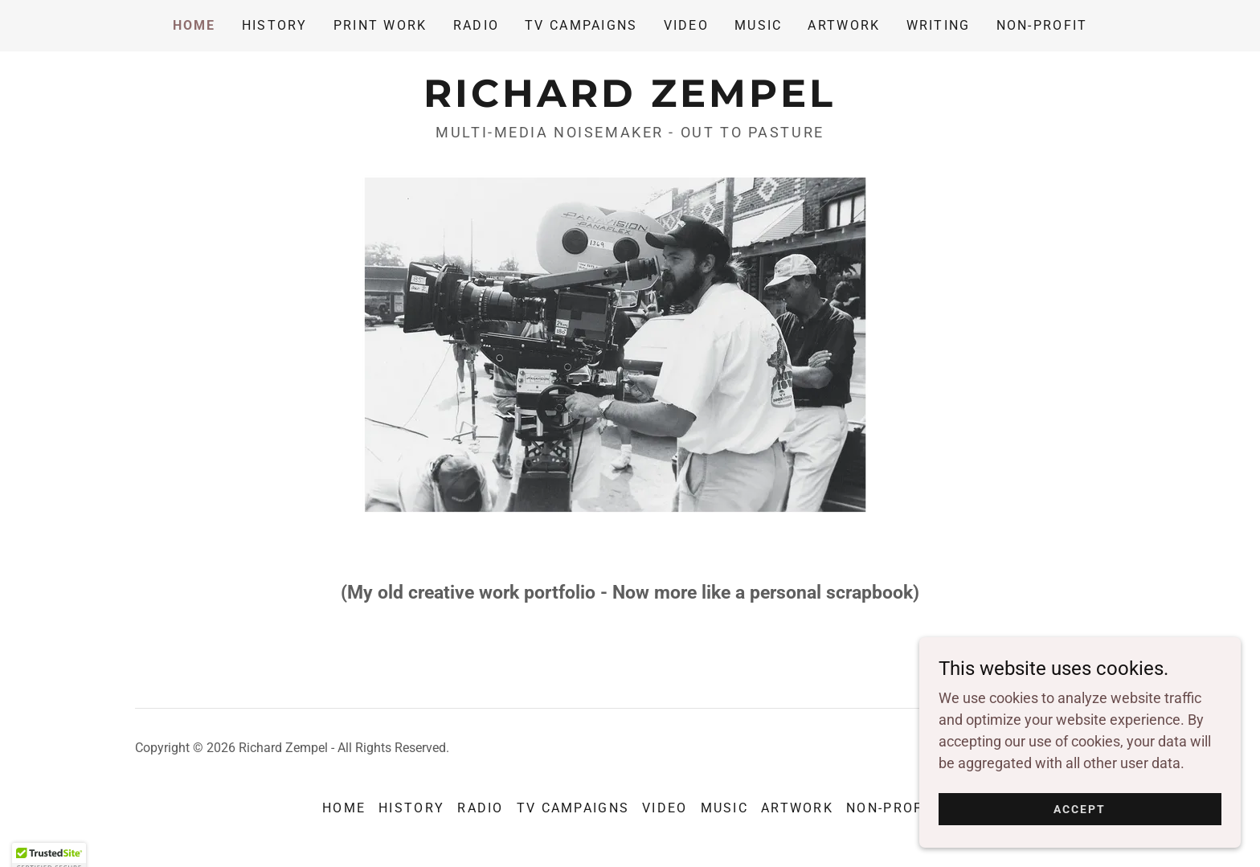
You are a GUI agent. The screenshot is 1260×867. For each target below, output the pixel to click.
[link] (629, 101)
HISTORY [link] (275, 25)
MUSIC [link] (758, 25)
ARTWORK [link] (844, 25)
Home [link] (194, 25)
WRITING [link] (938, 25)
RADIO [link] (476, 25)
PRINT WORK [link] (380, 25)
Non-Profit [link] (1042, 25)
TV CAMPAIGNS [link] (581, 25)
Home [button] (344, 808)
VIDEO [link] (686, 25)
